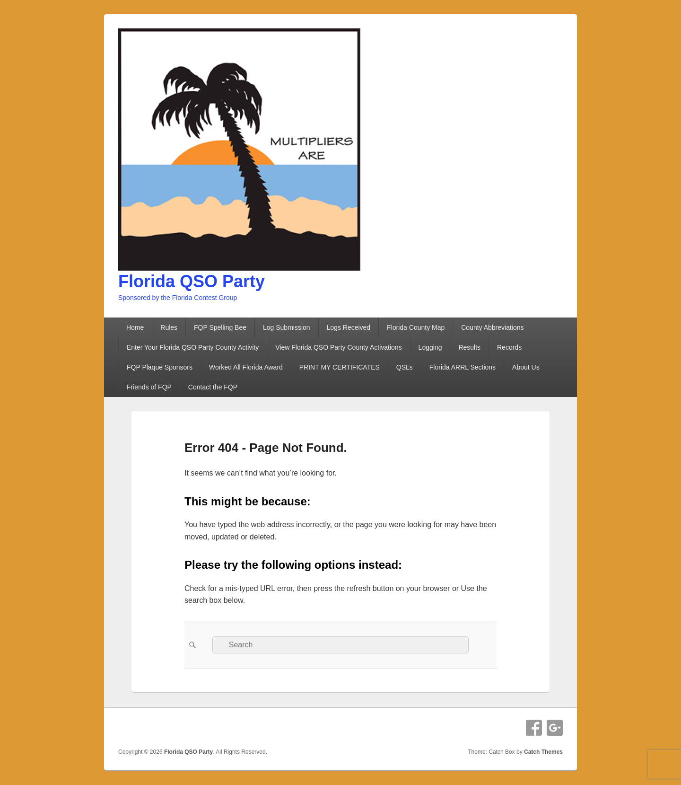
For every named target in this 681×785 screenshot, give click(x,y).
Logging (430, 347)
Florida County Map (416, 327)
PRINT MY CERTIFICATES (339, 367)
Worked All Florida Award (246, 367)
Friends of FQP (149, 387)
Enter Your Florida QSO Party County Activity (193, 347)
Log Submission (286, 327)
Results (469, 347)
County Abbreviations (492, 327)
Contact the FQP (212, 387)
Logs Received (349, 327)
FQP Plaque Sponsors (159, 367)
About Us (526, 367)
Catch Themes (543, 752)
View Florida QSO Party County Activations (338, 347)
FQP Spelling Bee (220, 327)
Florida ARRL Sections (462, 367)
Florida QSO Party (191, 281)
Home (135, 327)
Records (509, 347)
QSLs (404, 367)
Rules (168, 327)
